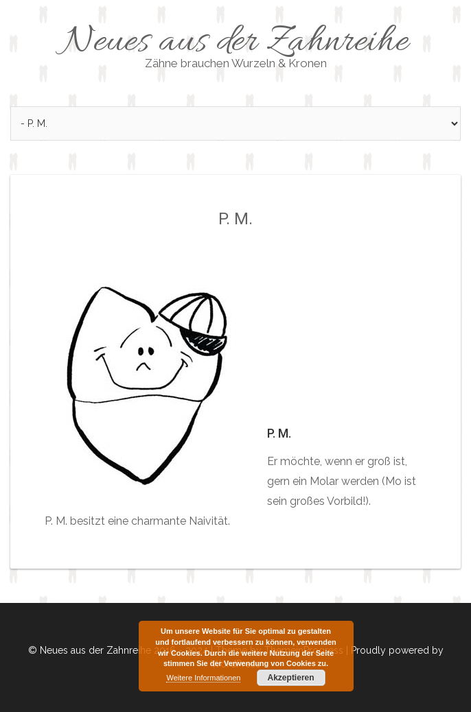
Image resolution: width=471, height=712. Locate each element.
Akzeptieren (291, 678)
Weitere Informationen (203, 678)
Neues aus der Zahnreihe (235, 45)
